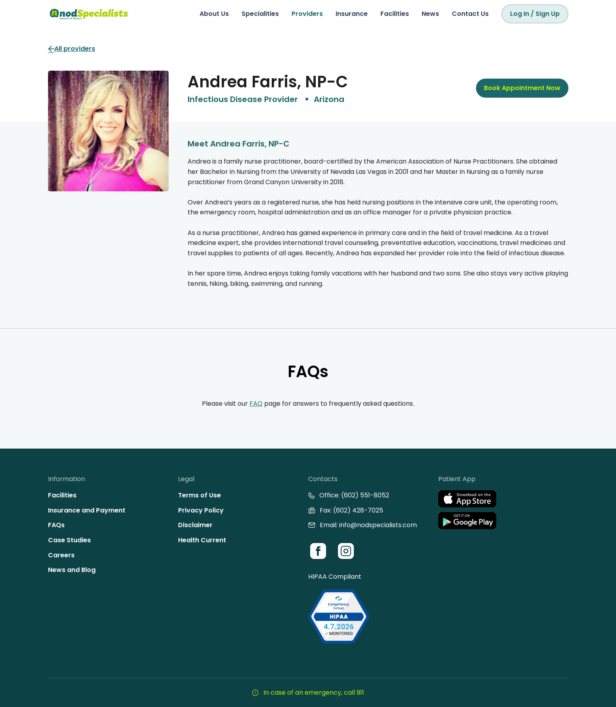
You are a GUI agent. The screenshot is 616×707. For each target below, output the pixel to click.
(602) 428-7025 (358, 510)
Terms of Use (199, 495)
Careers (61, 555)
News (430, 13)
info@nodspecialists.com (378, 525)
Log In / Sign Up (535, 13)
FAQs (56, 525)
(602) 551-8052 (365, 495)
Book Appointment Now (522, 87)
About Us (214, 13)
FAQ (256, 403)
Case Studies (69, 540)
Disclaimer (195, 525)
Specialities (260, 13)
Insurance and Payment (86, 510)
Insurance (352, 13)
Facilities (394, 13)
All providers (71, 48)
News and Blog (72, 569)
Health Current (202, 540)
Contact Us (470, 13)
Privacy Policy (201, 510)
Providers (307, 13)
